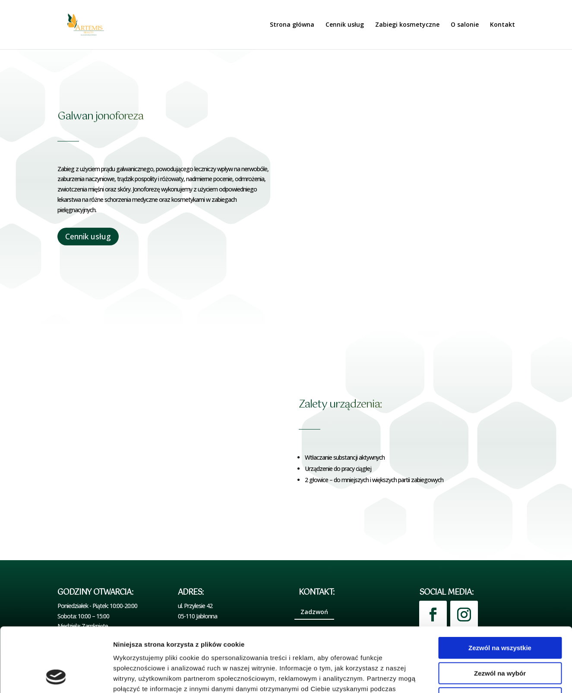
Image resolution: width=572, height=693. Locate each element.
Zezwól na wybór (500, 613)
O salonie (465, 25)
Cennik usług (345, 25)
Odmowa (499, 638)
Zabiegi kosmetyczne (407, 25)
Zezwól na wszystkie (499, 587)
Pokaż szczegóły (461, 676)
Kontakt (502, 25)
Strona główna (292, 25)
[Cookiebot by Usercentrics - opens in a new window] (56, 676)
